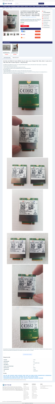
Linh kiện (22, 6)
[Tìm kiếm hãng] (27, 3)
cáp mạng (7, 376)
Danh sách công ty (26, 393)
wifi (26, 376)
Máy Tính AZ (31, 403)
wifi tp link (13, 376)
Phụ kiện (18, 6)
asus (30, 375)
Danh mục (7, 0)
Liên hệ (12, 0)
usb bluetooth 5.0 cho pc (41, 375)
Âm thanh (42, 6)
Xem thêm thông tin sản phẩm (27, 354)
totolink (29, 376)
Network (46, 6)
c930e (8, 375)
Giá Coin (20, 401)
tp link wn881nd (21, 376)
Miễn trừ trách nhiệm (26, 389)
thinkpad (32, 375)
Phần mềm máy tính (34, 389)
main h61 (27, 375)
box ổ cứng (35, 375)
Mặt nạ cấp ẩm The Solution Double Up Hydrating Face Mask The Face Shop (16, 379)
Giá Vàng (15, 401)
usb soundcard (20, 375)
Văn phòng (38, 6)
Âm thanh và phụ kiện (35, 395)
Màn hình (26, 6)
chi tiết (16, 57)
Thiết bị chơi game (34, 388)
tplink (24, 376)
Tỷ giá (7, 401)
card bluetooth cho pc (48, 375)
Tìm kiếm (41, 3)
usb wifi (5, 376)
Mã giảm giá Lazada (26, 396)
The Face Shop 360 (11, 401)
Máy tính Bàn (13, 6)
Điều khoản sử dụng (26, 388)
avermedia (16, 375)
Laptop (9, 6)
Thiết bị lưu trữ (34, 390)
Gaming (34, 6)
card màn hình (12, 375)
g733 (6, 375)
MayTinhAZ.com (27, 403)
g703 (4, 375)
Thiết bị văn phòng (34, 396)
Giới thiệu (10, 0)
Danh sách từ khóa (26, 394)
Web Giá (18, 401)
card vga (24, 375)
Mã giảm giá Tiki (26, 395)
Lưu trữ (30, 6)
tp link (10, 376)
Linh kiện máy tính (34, 394)
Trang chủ (4, 0)
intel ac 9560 (32, 376)
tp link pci (17, 376)
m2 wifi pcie (36, 376)
